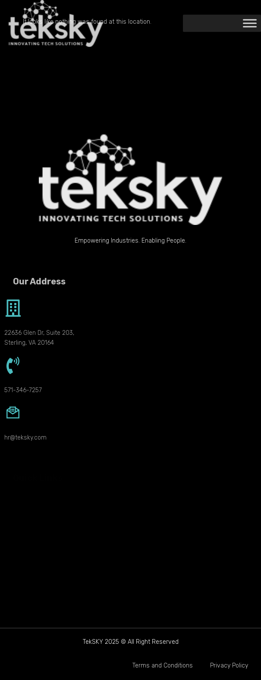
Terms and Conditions (162, 665)
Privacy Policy (229, 665)
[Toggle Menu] (250, 23)
